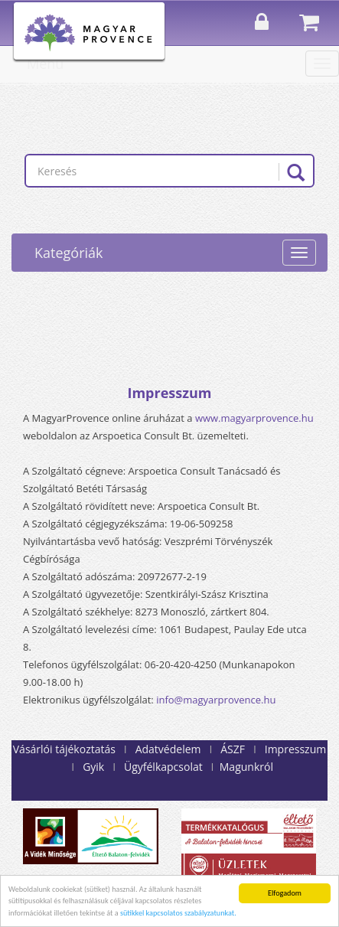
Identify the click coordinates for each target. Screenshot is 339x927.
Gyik (93, 766)
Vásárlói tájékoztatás (64, 749)
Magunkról (246, 766)
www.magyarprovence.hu (254, 418)
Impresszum (295, 749)
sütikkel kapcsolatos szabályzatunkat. (178, 913)
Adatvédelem (168, 749)
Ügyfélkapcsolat (163, 766)
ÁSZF (232, 749)
